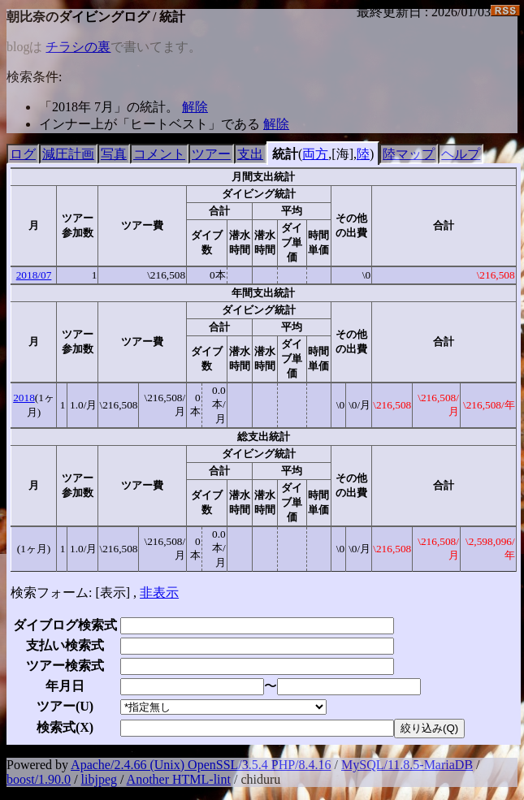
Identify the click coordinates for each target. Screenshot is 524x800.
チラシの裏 (77, 47)
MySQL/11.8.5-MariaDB (407, 765)
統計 (285, 154)
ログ (23, 154)
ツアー (211, 154)
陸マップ (409, 154)
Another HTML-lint (179, 779)
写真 (114, 154)
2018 (24, 397)
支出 (250, 154)
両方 (315, 154)
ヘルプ (460, 154)
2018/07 (34, 275)
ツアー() (65, 706)
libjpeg (99, 779)
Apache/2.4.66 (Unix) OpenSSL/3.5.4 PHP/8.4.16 (201, 765)
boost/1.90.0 (38, 779)
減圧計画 (68, 154)
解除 (195, 107)
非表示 (159, 592)
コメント (159, 154)
